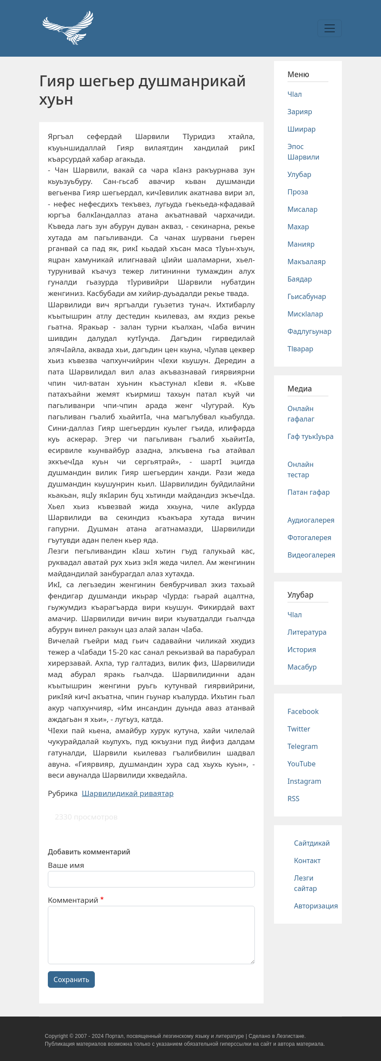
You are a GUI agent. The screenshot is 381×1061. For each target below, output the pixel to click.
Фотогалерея (309, 537)
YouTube (301, 764)
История (301, 649)
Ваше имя (66, 865)
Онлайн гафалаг (300, 414)
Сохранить (71, 979)
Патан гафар (308, 492)
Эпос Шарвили (303, 152)
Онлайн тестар (300, 469)
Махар (298, 226)
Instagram (304, 781)
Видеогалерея (311, 555)
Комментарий (73, 900)
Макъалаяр (306, 261)
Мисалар (302, 209)
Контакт (307, 860)
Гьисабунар (306, 296)
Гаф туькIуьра (310, 436)
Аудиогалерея (310, 520)
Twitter (298, 729)
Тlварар (300, 349)
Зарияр (299, 111)
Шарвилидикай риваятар (128, 793)
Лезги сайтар (305, 883)
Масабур (302, 667)
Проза (297, 192)
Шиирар (301, 129)
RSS (293, 798)
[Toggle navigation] (330, 28)
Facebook (303, 711)
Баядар (299, 279)
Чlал (294, 94)
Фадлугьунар (309, 331)
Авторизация (316, 906)
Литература (307, 632)
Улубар (299, 174)
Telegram (302, 746)
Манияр (300, 244)
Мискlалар (305, 314)
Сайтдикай (312, 843)
